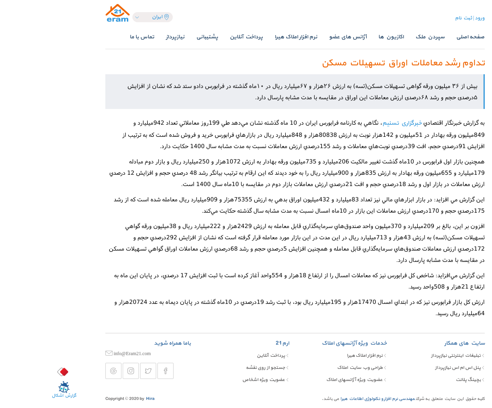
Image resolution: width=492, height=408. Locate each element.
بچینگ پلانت (419, 379)
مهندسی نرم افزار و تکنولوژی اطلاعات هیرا (328, 398)
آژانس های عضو (299, 37)
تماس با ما (93, 37)
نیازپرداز (126, 37)
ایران (112, 17)
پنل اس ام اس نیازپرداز (409, 367)
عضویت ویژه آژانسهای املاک (305, 379)
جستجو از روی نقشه (216, 367)
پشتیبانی (158, 37)
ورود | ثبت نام (421, 18)
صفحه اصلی (421, 37)
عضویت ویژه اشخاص (214, 379)
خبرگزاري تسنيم (353, 123)
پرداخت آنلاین (197, 37)
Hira (101, 398)
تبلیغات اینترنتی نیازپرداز (407, 355)
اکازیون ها (342, 37)
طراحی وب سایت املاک (311, 367)
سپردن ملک (381, 37)
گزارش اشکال (15, 390)
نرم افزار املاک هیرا (247, 37)
